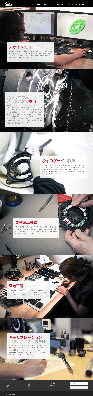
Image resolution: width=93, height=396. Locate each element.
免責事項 (51, 385)
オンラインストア (36, 4)
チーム (63, 4)
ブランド (53, 4)
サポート (74, 4)
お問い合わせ (82, 4)
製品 (58, 4)
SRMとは (46, 4)
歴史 (69, 4)
